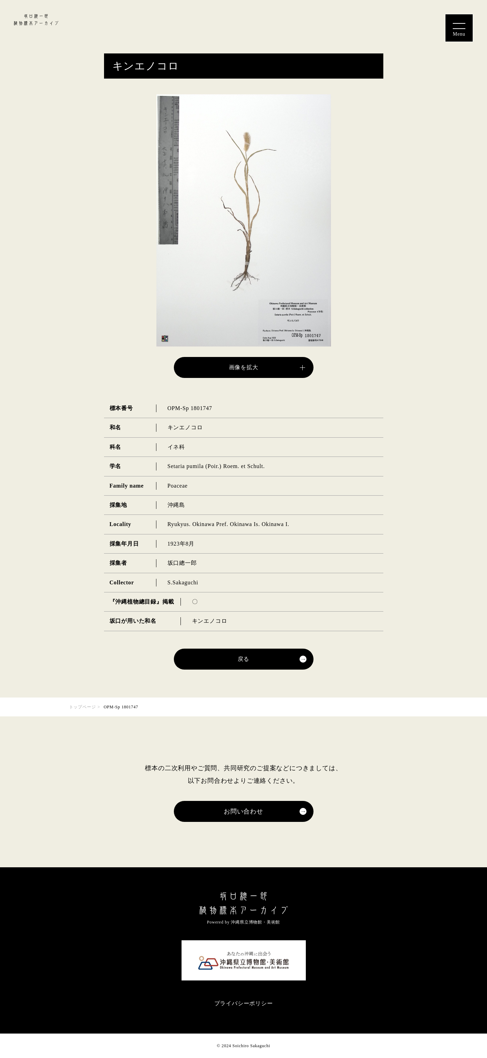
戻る (244, 659)
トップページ (82, 707)
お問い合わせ (243, 811)
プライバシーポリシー (243, 1003)
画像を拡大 (243, 367)
